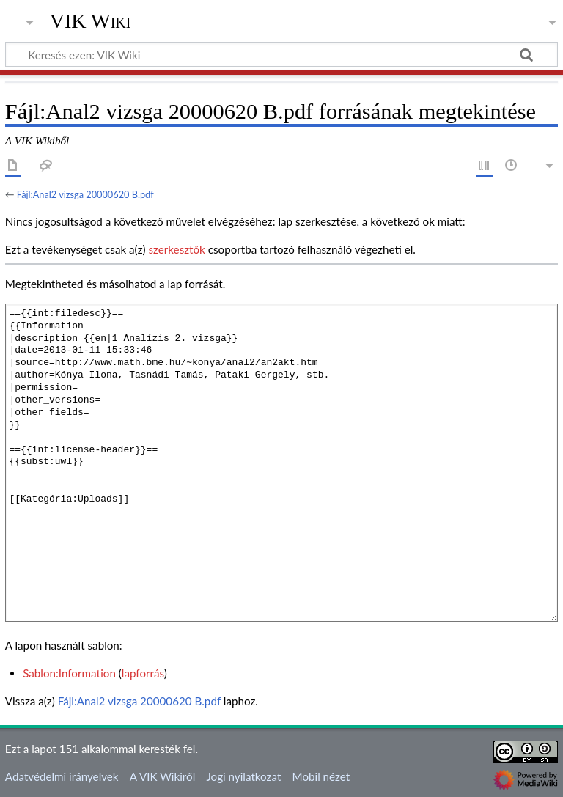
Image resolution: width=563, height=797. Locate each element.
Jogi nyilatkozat (243, 776)
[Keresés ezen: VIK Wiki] (281, 54)
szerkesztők (176, 249)
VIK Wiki (90, 21)
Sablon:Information (69, 673)
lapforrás (143, 673)
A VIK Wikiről (162, 776)
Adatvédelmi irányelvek (62, 776)
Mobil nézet (321, 776)
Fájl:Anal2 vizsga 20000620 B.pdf (85, 194)
